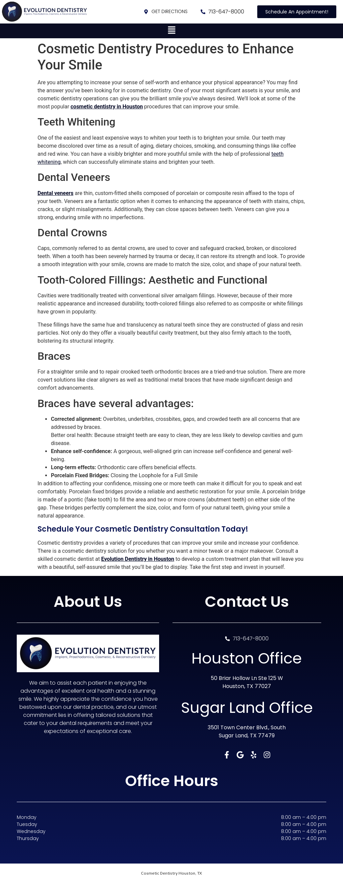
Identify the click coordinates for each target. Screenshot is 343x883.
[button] (171, 30)
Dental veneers (55, 193)
